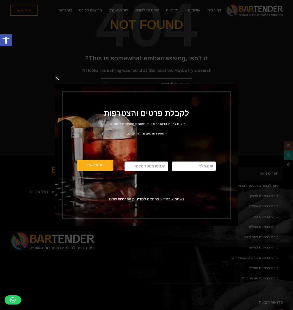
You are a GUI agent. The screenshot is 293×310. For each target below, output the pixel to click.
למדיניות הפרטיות (131, 199)
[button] (6, 40)
